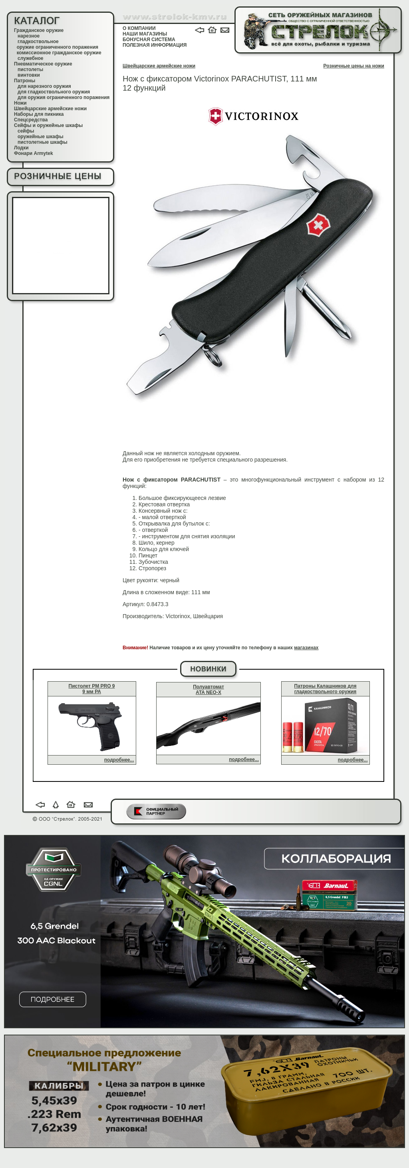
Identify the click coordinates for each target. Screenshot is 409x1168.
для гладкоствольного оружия (54, 92)
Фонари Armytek (33, 153)
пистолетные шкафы (43, 142)
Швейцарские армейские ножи (50, 108)
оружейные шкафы (41, 136)
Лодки (21, 148)
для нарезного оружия (44, 86)
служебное (31, 58)
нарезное (29, 36)
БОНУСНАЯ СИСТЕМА (149, 39)
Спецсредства (31, 120)
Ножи (20, 103)
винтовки (29, 75)
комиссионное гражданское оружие (59, 53)
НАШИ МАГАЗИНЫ (145, 34)
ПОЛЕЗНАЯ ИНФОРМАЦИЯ (155, 45)
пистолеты (30, 69)
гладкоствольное (38, 41)
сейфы (26, 131)
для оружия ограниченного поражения (63, 97)
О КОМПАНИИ (139, 28)
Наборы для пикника (39, 114)
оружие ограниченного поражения (57, 47)
